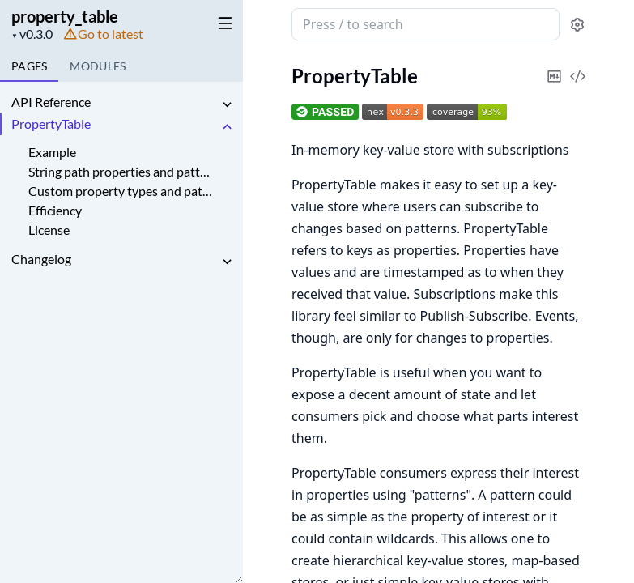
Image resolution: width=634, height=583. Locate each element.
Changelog (41, 258)
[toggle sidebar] (222, 22)
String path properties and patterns (120, 171)
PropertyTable (51, 123)
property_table (64, 16)
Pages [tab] (29, 66)
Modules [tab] (98, 66)
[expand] (227, 104)
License (49, 229)
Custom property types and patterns (120, 190)
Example (52, 152)
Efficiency (55, 210)
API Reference (51, 101)
